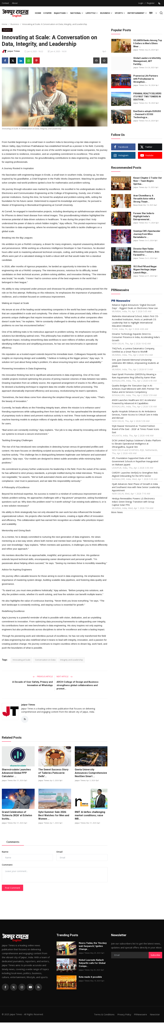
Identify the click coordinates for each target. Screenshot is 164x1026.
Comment (7, 864)
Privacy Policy (123, 1014)
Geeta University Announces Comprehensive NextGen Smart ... (91, 773)
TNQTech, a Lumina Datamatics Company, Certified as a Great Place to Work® (133, 350)
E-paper (47, 13)
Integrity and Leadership (71, 659)
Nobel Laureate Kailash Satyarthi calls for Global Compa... (92, 963)
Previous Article (43, 676)
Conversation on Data (45, 659)
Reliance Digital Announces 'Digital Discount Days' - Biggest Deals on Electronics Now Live (135, 306)
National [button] (76, 13)
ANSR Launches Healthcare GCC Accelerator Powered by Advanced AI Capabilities (134, 402)
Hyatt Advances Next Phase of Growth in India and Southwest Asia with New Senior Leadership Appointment (136, 487)
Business (15, 24)
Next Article (64, 676)
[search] (161, 13)
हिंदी (150, 13)
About (14, 3)
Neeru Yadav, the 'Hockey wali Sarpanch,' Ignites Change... (93, 946)
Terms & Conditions (102, 1014)
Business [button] (106, 13)
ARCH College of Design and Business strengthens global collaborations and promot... (77, 685)
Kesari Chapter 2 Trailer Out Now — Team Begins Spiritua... (147, 181)
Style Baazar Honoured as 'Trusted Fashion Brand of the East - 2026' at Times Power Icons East (135, 429)
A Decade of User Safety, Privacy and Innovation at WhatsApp (32, 684)
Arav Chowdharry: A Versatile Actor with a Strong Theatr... (144, 198)
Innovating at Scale (21, 659)
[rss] (38, 987)
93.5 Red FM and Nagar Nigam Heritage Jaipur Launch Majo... (145, 269)
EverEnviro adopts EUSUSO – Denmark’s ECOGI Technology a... (147, 114)
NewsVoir (155, 1014)
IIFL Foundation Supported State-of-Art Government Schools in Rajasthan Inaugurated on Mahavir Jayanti (135, 461)
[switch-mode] (160, 3)
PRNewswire (140, 1014)
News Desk (138, 205)
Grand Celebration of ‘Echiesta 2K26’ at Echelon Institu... (17, 815)
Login (140, 3)
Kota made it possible (91, 977)
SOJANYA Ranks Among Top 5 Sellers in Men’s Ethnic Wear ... (147, 43)
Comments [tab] (12, 842)
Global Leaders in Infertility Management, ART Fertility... (147, 61)
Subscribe (155, 955)
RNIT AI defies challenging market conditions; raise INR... (90, 815)
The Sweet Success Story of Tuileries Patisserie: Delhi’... (53, 773)
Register (150, 3)
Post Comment (12, 888)
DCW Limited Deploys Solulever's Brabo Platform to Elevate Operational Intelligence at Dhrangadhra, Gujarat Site (136, 443)
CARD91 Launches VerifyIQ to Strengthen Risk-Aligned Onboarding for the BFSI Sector (135, 474)
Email (60, 851)
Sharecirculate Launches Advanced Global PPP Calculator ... (16, 773)
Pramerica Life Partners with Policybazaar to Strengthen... (145, 79)
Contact (5, 3)
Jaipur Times (28, 704)
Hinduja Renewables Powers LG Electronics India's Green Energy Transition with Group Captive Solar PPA (133, 501)
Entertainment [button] (137, 13)
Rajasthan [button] (61, 13)
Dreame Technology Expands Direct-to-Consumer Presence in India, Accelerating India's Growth (136, 337)
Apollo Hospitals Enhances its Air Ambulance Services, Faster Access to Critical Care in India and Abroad (135, 414)
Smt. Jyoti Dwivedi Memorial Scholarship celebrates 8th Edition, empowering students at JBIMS (135, 363)
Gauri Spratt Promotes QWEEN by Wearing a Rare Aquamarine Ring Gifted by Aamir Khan (134, 376)
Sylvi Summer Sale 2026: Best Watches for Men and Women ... (53, 815)
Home (38, 13)
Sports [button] (120, 13)
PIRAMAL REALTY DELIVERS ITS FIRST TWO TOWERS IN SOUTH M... (147, 96)
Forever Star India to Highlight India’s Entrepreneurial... (143, 216)
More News (117, 512)
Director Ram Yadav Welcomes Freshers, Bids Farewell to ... (146, 252)
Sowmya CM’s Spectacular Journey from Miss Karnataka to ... (146, 234)
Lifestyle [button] (92, 13)
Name (5, 851)
